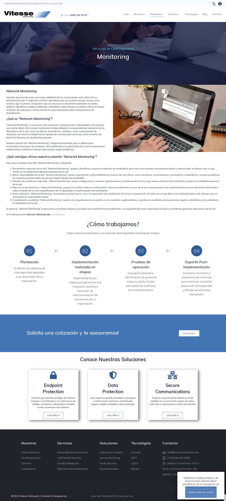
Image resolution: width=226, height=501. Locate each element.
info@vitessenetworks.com (183, 452)
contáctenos (58, 214)
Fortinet (135, 452)
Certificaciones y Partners (30, 460)
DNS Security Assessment (72, 469)
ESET (134, 458)
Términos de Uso (123, 496)
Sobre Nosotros (30, 452)
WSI (69, 496)
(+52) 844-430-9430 (178, 458)
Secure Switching (110, 458)
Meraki (135, 469)
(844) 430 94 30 (79, 15)
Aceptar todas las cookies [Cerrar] (201, 492)
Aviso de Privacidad (102, 496)
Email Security (108, 463)
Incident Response (68, 463)
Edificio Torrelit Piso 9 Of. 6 (183, 463)
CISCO (134, 463)
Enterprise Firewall (111, 452)
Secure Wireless (109, 469)
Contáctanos (28, 469)
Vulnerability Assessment (72, 452)
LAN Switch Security (69, 458)
